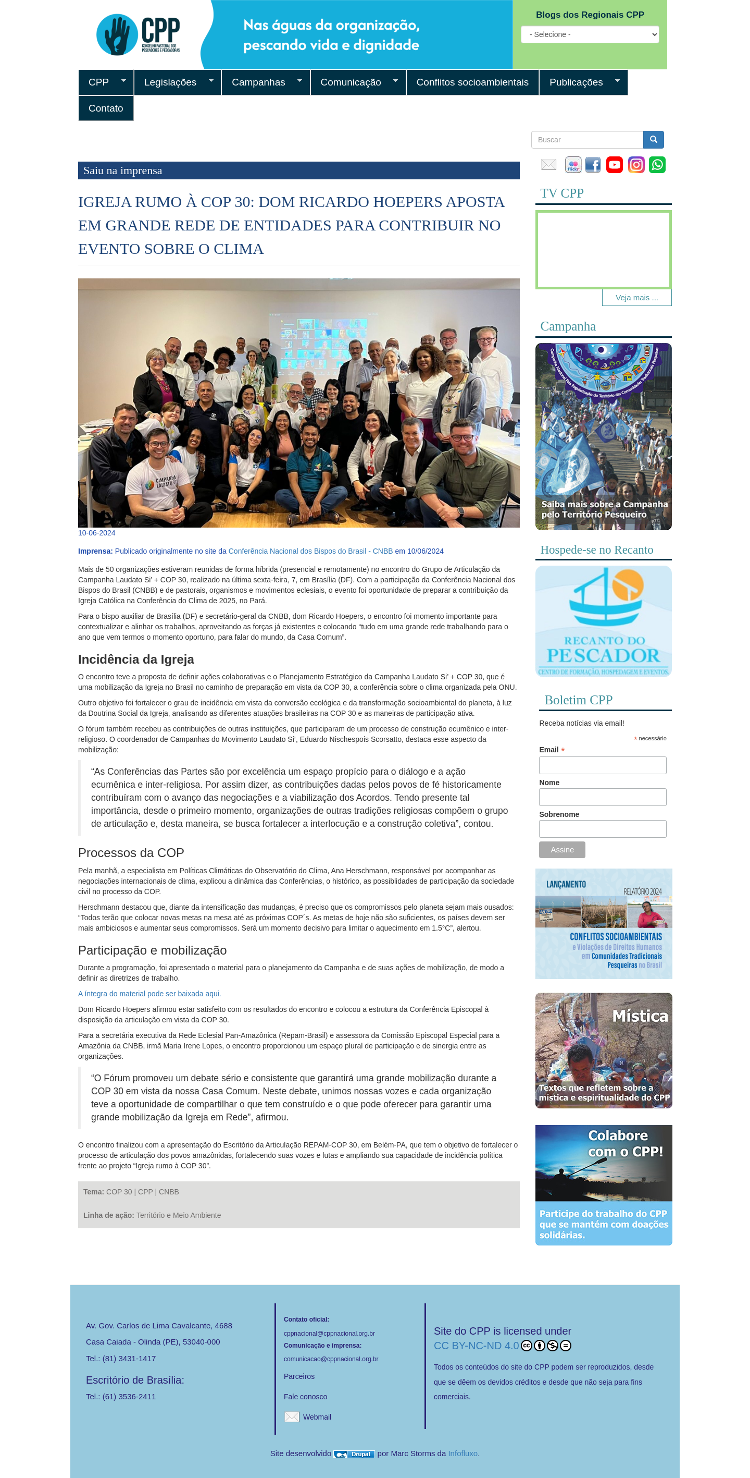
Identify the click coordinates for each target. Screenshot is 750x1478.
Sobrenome (559, 814)
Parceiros (299, 1376)
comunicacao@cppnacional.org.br (331, 1359)
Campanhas (261, 82)
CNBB (169, 1192)
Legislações (174, 82)
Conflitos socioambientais (473, 82)
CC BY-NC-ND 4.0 (502, 1345)
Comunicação (354, 82)
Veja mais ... (637, 297)
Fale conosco (305, 1397)
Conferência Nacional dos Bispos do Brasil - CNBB (311, 551)
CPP (102, 82)
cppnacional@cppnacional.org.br (329, 1333)
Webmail (317, 1417)
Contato (106, 108)
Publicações (579, 82)
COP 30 (119, 1192)
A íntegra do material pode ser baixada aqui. (149, 994)
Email (552, 750)
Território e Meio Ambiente (178, 1215)
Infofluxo (463, 1453)
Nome (549, 782)
